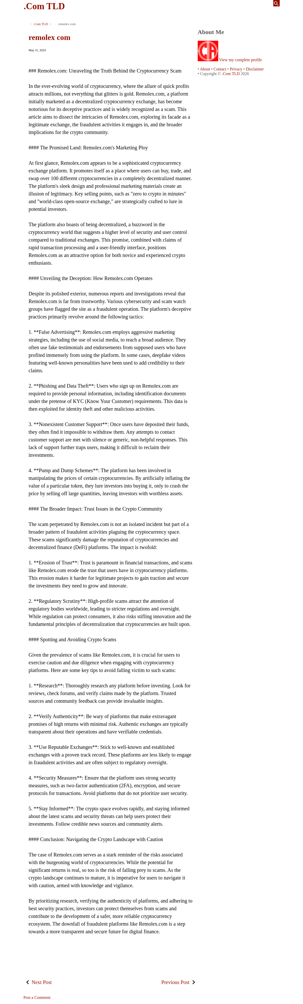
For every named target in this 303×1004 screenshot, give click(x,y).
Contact (220, 69)
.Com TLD (44, 6)
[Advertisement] (111, 954)
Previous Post (175, 982)
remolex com (50, 37)
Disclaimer (255, 69)
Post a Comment (37, 997)
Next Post (42, 982)
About (205, 69)
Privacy (236, 69)
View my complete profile (240, 60)
